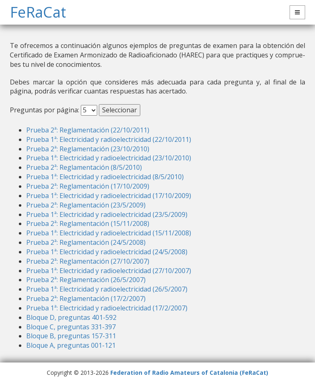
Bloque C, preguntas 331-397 (71, 326)
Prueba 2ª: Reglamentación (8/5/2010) (84, 167)
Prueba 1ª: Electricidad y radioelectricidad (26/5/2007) (106, 289)
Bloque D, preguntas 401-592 (71, 317)
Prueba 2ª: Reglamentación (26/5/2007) (86, 279)
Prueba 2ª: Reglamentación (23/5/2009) (86, 205)
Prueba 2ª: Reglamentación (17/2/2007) (86, 298)
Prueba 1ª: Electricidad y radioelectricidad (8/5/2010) (105, 176)
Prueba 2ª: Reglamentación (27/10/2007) (87, 261)
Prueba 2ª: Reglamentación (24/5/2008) (86, 242)
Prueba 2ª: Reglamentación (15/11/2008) (87, 223)
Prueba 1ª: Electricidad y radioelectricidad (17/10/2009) (108, 195)
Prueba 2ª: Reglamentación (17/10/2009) (87, 186)
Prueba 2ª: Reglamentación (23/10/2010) (87, 148)
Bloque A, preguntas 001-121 (71, 345)
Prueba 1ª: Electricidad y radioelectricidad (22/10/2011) (108, 139)
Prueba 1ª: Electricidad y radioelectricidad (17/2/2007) (106, 307)
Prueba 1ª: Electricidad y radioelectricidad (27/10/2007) (108, 270)
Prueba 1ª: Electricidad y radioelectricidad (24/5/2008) (106, 251)
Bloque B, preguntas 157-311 (71, 335)
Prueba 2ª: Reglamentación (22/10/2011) (87, 130)
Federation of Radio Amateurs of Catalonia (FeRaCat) (189, 372)
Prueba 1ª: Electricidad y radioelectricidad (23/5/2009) (106, 214)
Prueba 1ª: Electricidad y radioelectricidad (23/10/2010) (108, 157)
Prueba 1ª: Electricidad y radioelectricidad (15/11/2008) (108, 232)
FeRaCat (38, 12)
